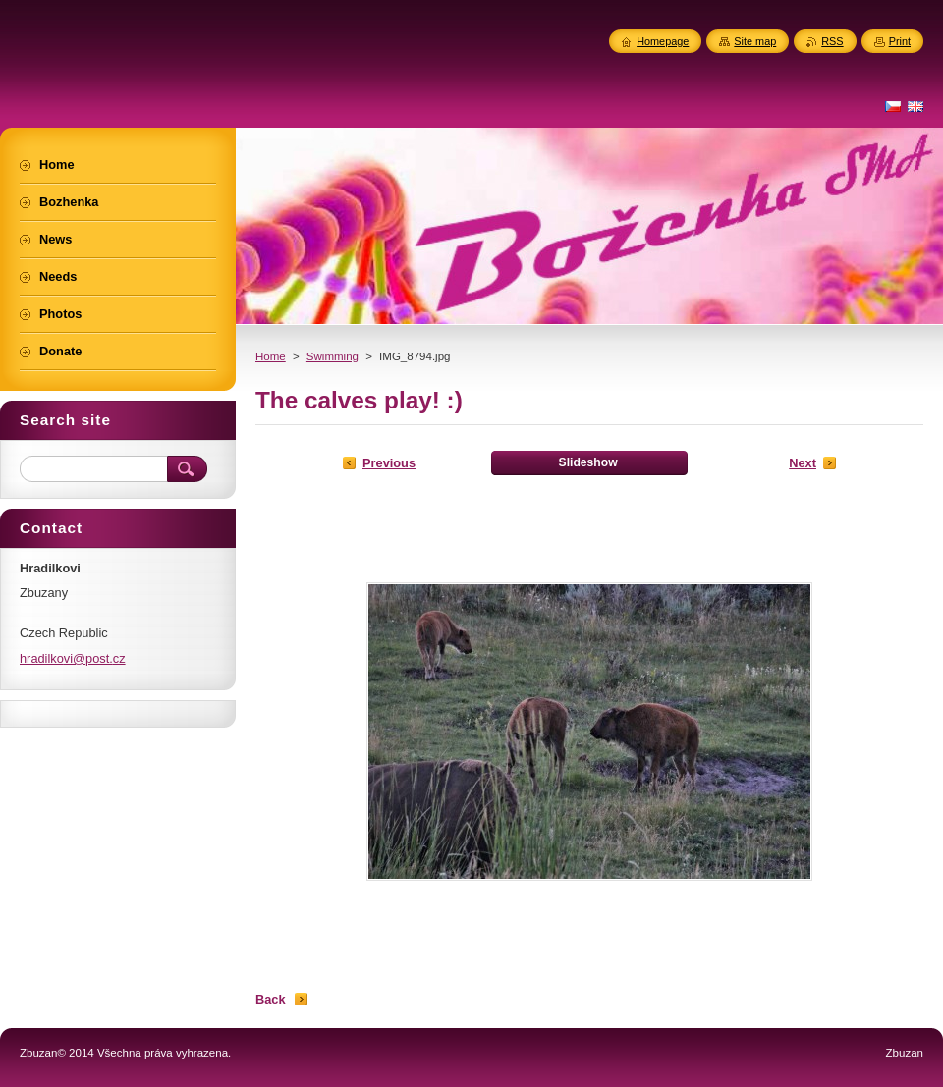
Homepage (663, 41)
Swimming (332, 356)
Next (802, 463)
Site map (755, 41)
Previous (389, 463)
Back (270, 999)
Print (900, 41)
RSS (832, 41)
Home (270, 356)
